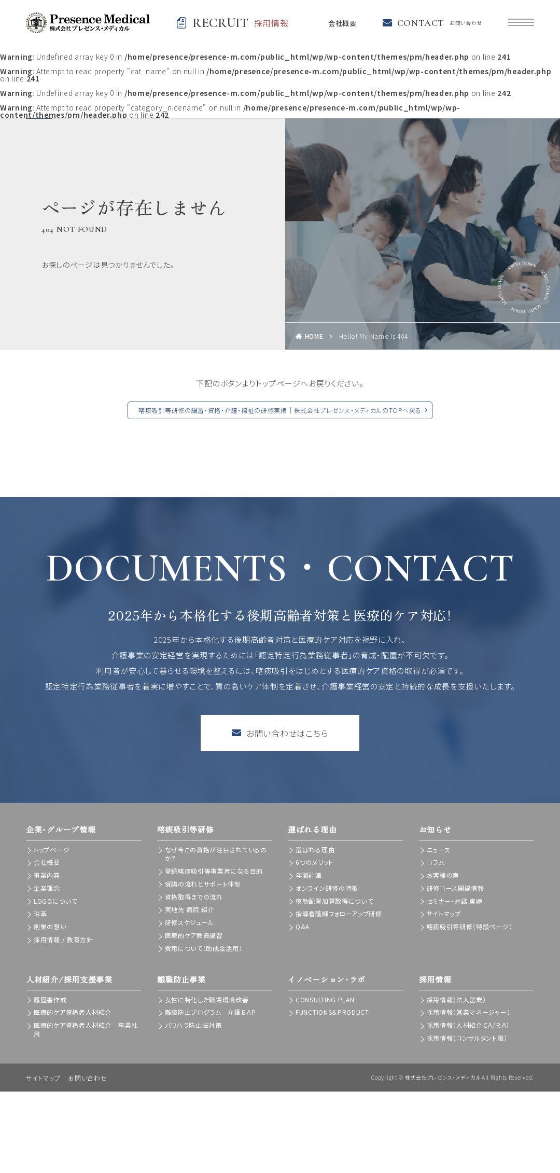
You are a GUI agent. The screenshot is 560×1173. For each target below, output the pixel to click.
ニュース (439, 849)
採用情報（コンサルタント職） (467, 1037)
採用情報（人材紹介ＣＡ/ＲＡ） (468, 1024)
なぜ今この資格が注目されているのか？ (216, 854)
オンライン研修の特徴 (327, 888)
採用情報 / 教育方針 (63, 939)
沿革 (40, 913)
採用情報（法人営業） (456, 999)
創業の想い (50, 926)
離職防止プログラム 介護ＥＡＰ (211, 1012)
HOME (314, 336)
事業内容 (47, 875)
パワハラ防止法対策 (193, 1024)
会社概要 (341, 22)
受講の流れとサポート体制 (203, 883)
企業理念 (47, 888)
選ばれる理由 (315, 849)
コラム (435, 862)
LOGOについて (55, 900)
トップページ (51, 849)
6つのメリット (314, 862)
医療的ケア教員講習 (194, 935)
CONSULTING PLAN (325, 999)
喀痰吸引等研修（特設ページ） (470, 926)
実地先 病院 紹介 (190, 909)
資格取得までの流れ (194, 896)
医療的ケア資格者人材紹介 (72, 1012)
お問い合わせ (87, 1077)
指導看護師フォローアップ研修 (339, 913)
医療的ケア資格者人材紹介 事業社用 (86, 1029)
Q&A (303, 926)
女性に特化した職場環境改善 (207, 999)
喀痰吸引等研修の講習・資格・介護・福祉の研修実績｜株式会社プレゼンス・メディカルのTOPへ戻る (280, 410)
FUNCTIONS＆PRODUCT (332, 1012)
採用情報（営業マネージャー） (469, 1012)
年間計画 (309, 875)
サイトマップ (444, 913)
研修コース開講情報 (455, 888)
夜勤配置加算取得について (334, 900)
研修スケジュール (190, 922)
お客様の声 (443, 875)
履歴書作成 (50, 999)
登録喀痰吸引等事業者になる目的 (214, 870)
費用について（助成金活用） (204, 948)
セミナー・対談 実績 (455, 900)
